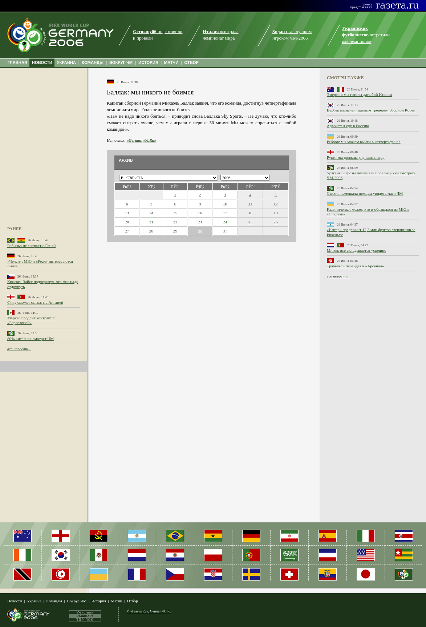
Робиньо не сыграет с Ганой (31, 245)
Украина (34, 601)
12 (275, 204)
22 (175, 222)
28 (151, 231)
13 (127, 213)
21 (151, 222)
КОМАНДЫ (93, 62)
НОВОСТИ (42, 62)
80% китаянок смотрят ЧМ (30, 338)
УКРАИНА (66, 62)
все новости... (19, 349)
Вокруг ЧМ (76, 601)
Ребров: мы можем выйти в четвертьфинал (364, 141)
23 (200, 222)
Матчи (116, 601)
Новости (14, 601)
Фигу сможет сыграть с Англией (35, 302)
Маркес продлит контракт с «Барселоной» (30, 320)
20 (127, 222)
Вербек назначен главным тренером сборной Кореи (371, 110)
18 (250, 213)
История (99, 601)
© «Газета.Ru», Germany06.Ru (149, 611)
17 (225, 213)
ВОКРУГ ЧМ (121, 62)
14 (151, 213)
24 (225, 222)
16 (200, 213)
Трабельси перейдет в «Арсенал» (355, 266)
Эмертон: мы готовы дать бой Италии (359, 94)
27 (127, 231)
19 (275, 213)
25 (250, 222)
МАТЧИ (171, 62)
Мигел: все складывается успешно (356, 250)
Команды (54, 601)
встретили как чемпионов (366, 35)
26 (275, 222)
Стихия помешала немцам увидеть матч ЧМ (365, 193)
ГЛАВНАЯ (17, 62)
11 (250, 204)
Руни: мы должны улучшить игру (356, 157)
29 (175, 231)
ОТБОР (191, 62)
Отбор (132, 601)
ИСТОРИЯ (148, 62)
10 (225, 204)
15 (175, 213)
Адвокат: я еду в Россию (348, 126)
